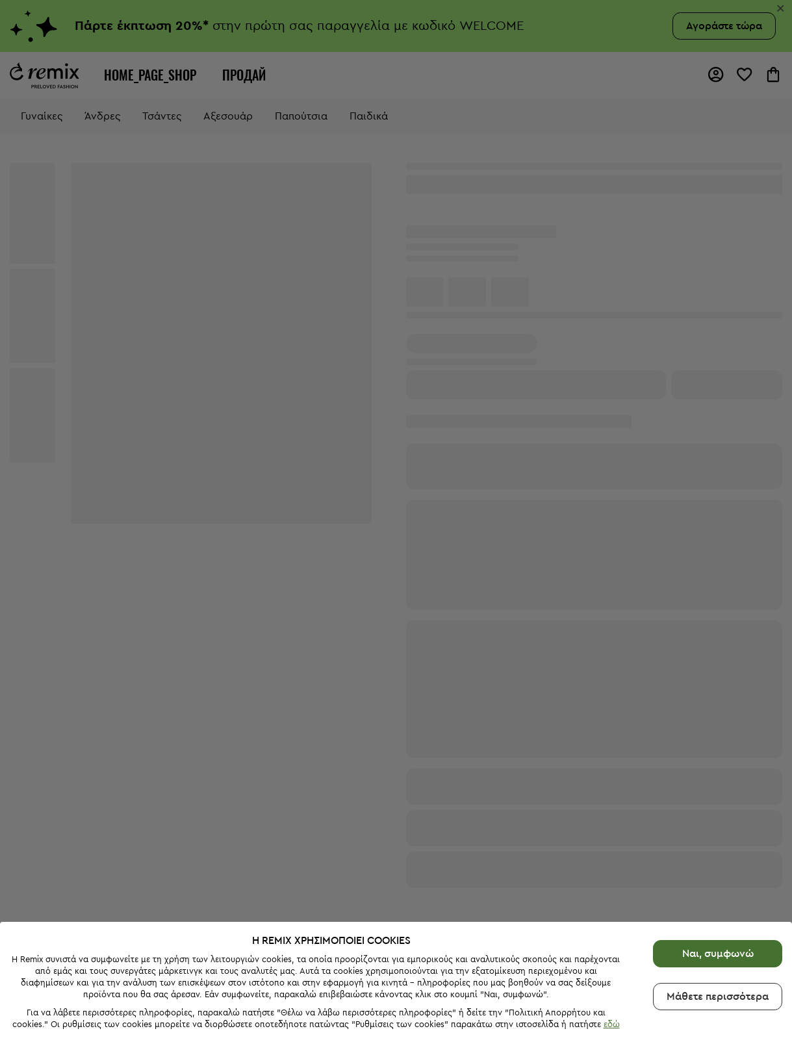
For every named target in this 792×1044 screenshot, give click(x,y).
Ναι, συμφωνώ (718, 942)
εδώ (612, 1014)
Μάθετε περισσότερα (718, 985)
